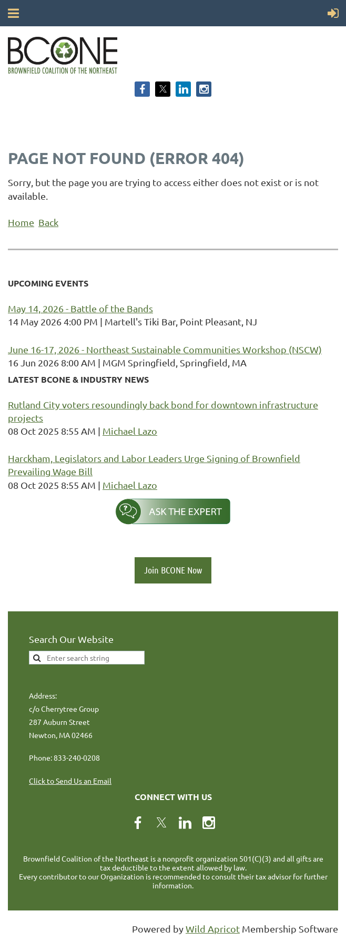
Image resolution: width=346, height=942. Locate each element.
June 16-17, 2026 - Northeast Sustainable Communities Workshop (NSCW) (165, 349)
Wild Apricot (213, 928)
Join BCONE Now (173, 570)
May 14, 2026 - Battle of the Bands (80, 308)
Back (48, 222)
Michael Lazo (130, 430)
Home (21, 222)
